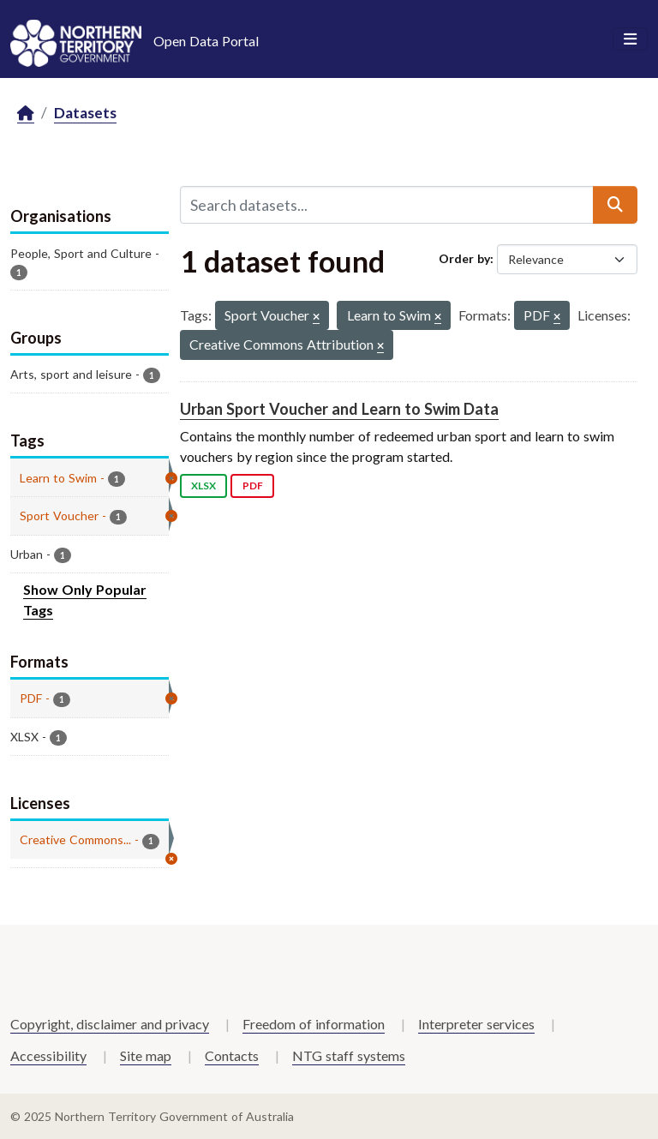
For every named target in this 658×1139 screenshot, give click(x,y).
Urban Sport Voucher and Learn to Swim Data (339, 408)
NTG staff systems (348, 1055)
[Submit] (615, 205)
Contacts (232, 1055)
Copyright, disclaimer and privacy (109, 1024)
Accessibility (48, 1055)
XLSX (203, 485)
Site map (145, 1055)
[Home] (25, 113)
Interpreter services (476, 1024)
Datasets (85, 113)
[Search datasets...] (387, 205)
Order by (464, 258)
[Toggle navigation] (630, 39)
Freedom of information (313, 1024)
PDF (252, 485)
